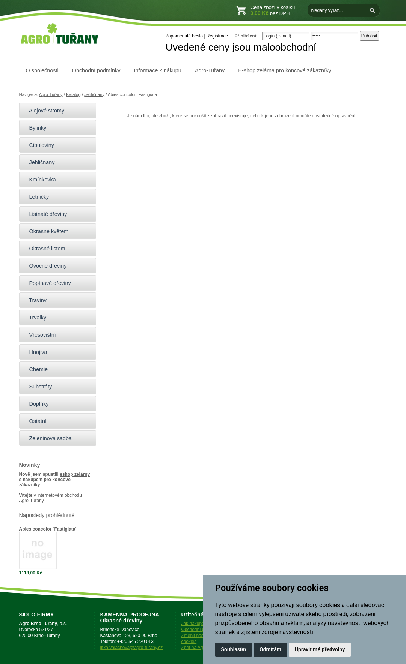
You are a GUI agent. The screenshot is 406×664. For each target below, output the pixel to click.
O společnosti (42, 70)
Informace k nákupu (157, 70)
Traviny (35, 300)
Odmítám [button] (270, 649)
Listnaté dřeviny (45, 214)
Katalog (73, 94)
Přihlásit (369, 36)
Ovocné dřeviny (45, 266)
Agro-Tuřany (210, 70)
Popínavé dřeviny (47, 283)
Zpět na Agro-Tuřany (202, 647)
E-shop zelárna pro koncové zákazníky (284, 70)
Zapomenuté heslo (184, 36)
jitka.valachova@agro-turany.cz (131, 647)
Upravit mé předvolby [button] (320, 649)
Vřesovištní (39, 335)
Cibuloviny (38, 145)
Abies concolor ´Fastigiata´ (48, 529)
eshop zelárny (75, 474)
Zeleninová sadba (47, 438)
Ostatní (35, 421)
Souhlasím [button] (233, 649)
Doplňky (36, 404)
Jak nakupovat (195, 623)
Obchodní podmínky (96, 70)
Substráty (37, 387)
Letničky (36, 197)
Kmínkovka (39, 180)
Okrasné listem (44, 249)
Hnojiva (35, 352)
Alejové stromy (44, 111)
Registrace (217, 36)
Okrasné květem (46, 231)
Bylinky (35, 128)
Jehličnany (94, 94)
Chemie (35, 369)
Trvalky (35, 318)
